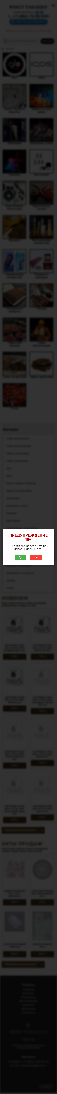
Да (20, 557)
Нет (35, 557)
